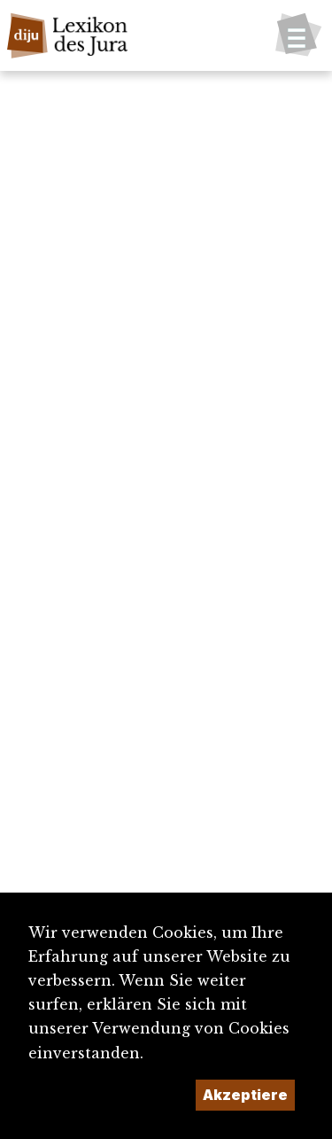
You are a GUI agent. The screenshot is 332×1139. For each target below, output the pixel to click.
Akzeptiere (245, 1095)
